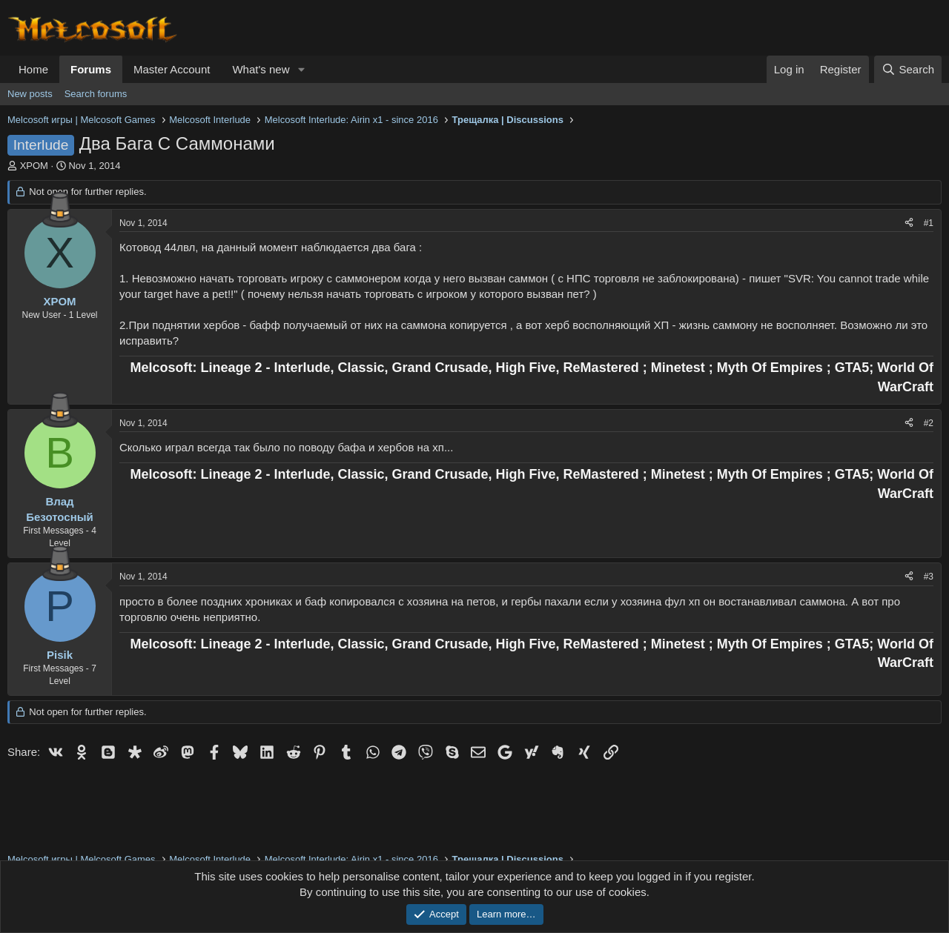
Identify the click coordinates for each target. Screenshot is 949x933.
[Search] (908, 69)
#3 (928, 576)
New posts (30, 93)
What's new (260, 69)
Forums (90, 69)
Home (33, 69)
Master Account (171, 69)
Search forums (96, 93)
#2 (928, 423)
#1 (928, 223)
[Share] (909, 223)
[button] (301, 69)
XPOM (34, 165)
